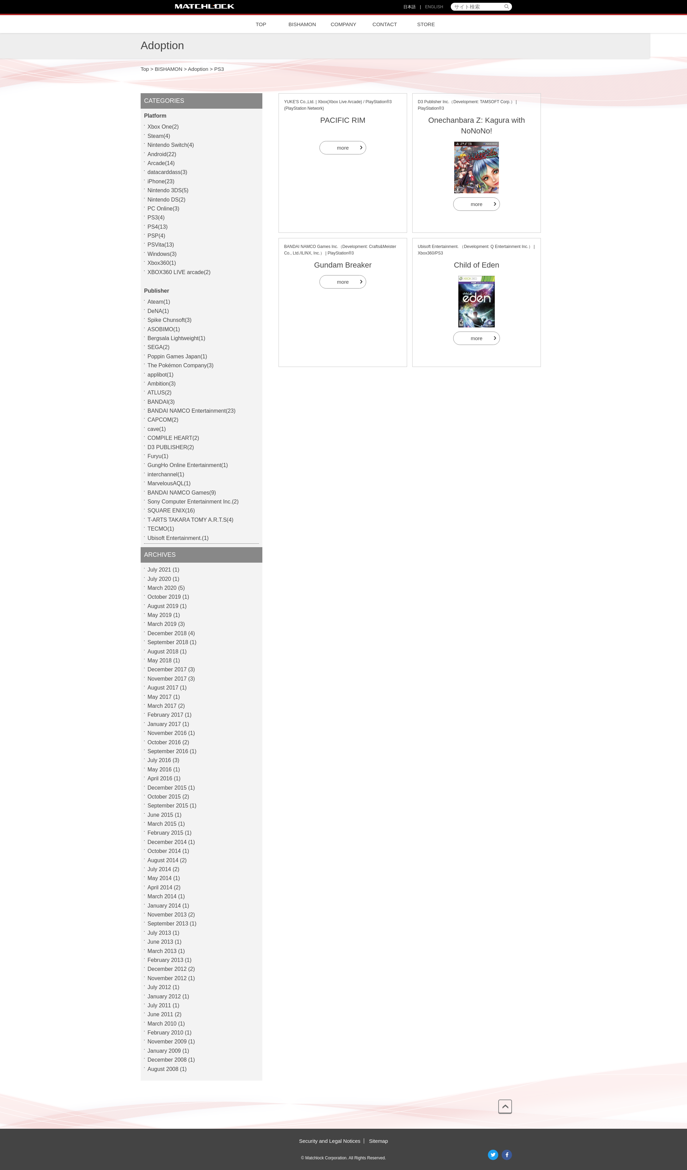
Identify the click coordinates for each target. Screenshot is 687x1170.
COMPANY (344, 24)
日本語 (409, 6)
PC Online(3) (163, 209)
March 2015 (162, 824)
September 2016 (168, 751)
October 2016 (164, 742)
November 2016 (167, 733)
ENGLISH (434, 6)
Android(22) (162, 154)
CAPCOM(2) (163, 420)
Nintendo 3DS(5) (168, 190)
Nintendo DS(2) (166, 200)
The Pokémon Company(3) (181, 365)
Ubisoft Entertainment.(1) (178, 538)
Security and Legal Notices (329, 1141)
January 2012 (164, 996)
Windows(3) (162, 254)
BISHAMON (302, 24)
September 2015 (168, 806)
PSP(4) (156, 236)
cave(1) (157, 429)
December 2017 (167, 669)
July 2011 (159, 1005)
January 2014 (164, 906)
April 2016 (160, 778)
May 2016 (160, 769)
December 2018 (167, 633)
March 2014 (162, 896)
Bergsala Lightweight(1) (176, 338)
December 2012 (167, 969)
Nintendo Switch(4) (171, 145)
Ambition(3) (162, 384)
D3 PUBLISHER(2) (171, 447)
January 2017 (164, 724)
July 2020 (159, 579)
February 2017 (165, 715)
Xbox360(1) (162, 263)
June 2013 (160, 942)
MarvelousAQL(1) (169, 483)
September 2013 (168, 924)
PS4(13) (158, 227)
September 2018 (168, 642)
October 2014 (164, 851)
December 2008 (167, 1060)
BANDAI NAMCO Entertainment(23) (192, 411)
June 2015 (160, 815)
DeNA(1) (158, 311)
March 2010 (162, 1024)
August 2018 (163, 651)
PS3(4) (156, 217)
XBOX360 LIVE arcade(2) (179, 272)
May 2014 (160, 878)
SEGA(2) (159, 347)
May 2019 (160, 615)
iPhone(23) (161, 181)
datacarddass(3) (167, 172)
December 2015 (167, 788)
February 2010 (165, 1033)
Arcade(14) (161, 163)
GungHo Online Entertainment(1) (188, 465)
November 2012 (167, 978)
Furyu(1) (158, 456)
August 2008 (163, 1069)
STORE (426, 24)
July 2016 (159, 760)
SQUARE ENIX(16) (171, 510)
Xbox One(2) (163, 127)
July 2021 (159, 570)
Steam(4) (159, 136)
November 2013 (167, 915)
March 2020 (162, 588)
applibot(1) (161, 375)
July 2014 (159, 869)
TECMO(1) (161, 529)
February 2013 (165, 960)
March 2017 (162, 706)
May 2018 (160, 660)
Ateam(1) (159, 302)
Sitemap (378, 1141)
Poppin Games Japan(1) (177, 356)
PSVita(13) (161, 245)
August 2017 (163, 688)
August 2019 (163, 606)
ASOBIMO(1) (164, 329)
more (343, 148)
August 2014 (163, 860)
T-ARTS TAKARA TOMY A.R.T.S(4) (190, 520)
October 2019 (164, 597)
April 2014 (160, 887)
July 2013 (159, 933)
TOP (261, 24)
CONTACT (384, 24)
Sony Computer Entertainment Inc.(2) (193, 502)
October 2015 (164, 797)
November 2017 (167, 679)
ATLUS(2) (160, 393)
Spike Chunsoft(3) (170, 320)
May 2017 (160, 697)
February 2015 (165, 833)
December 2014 (167, 842)
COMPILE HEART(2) (173, 438)
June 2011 (160, 1014)
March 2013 (162, 951)
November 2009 (167, 1041)
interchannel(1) (166, 474)
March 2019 (162, 624)
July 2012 (159, 987)
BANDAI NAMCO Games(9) (182, 493)
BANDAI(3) (161, 402)
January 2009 (164, 1051)
